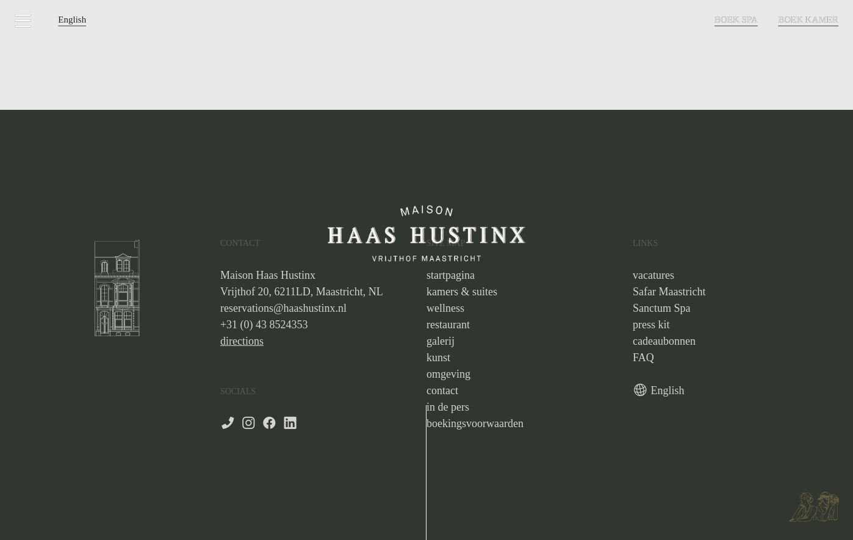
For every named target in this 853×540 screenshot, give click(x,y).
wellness (445, 308)
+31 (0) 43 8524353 (264, 325)
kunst (438, 357)
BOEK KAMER (808, 19)
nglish (671, 390)
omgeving (448, 374)
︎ (228, 423)
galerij (440, 341)
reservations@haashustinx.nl (283, 308)
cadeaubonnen (664, 341)
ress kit (654, 325)
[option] (117, 286)
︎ (290, 423)
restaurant (448, 325)
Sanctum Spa (662, 308)
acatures (656, 275)
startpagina (450, 275)
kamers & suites (461, 292)
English (72, 19)
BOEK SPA (736, 19)
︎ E (645, 390)
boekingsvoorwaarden (475, 423)
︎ (269, 423)
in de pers (447, 407)
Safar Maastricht (669, 292)
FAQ (643, 357)
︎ (248, 423)
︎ (23, 21)
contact (442, 390)
